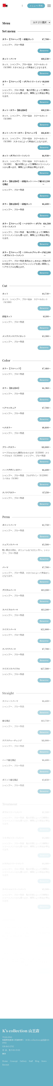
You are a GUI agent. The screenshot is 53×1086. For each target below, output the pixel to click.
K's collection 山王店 (20, 1031)
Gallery (23, 1061)
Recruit (5, 1065)
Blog (37, 1061)
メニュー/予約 (36, 6)
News (43, 1061)
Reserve (44, 51)
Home (5, 1061)
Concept (14, 1061)
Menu (6, 23)
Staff (31, 1061)
